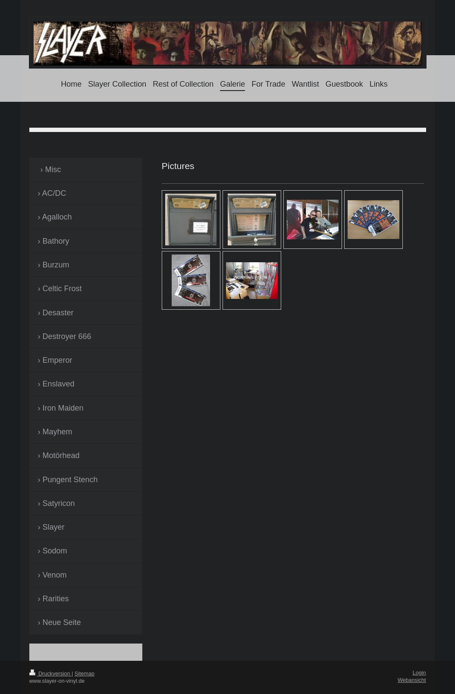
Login (419, 673)
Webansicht (412, 680)
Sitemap (84, 674)
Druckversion (50, 674)
